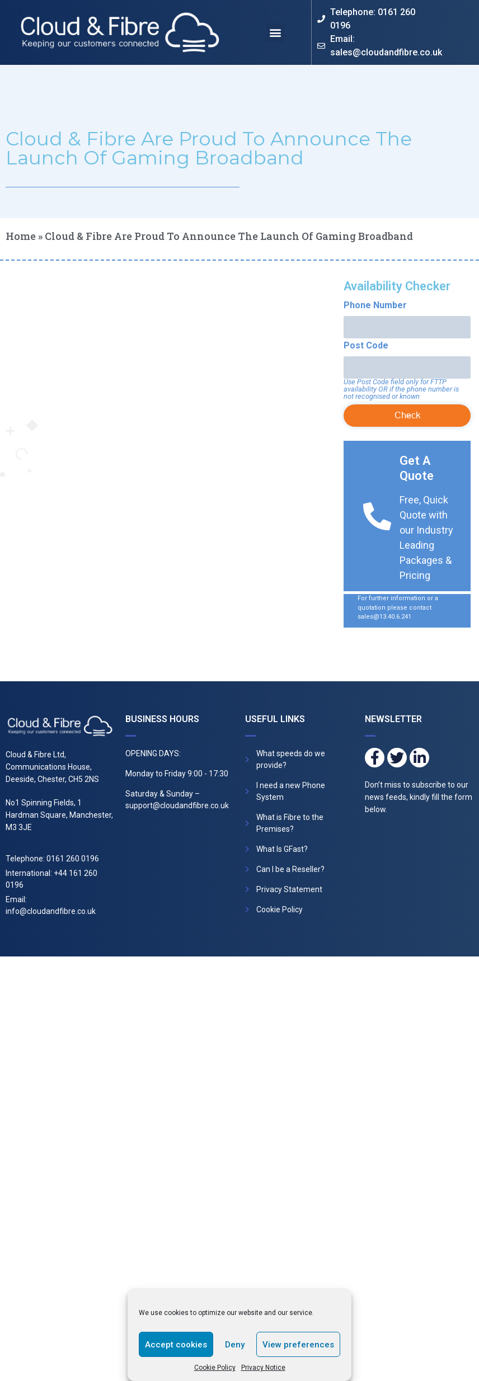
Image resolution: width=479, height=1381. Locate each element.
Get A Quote (417, 468)
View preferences (298, 1345)
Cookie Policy (215, 1367)
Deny (235, 1345)
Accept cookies (176, 1345)
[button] (275, 32)
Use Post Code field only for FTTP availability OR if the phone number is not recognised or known (401, 389)
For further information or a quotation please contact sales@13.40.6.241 (398, 607)
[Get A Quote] (377, 516)
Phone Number (375, 305)
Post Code (366, 345)
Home (21, 236)
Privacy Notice (263, 1367)
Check (407, 415)
